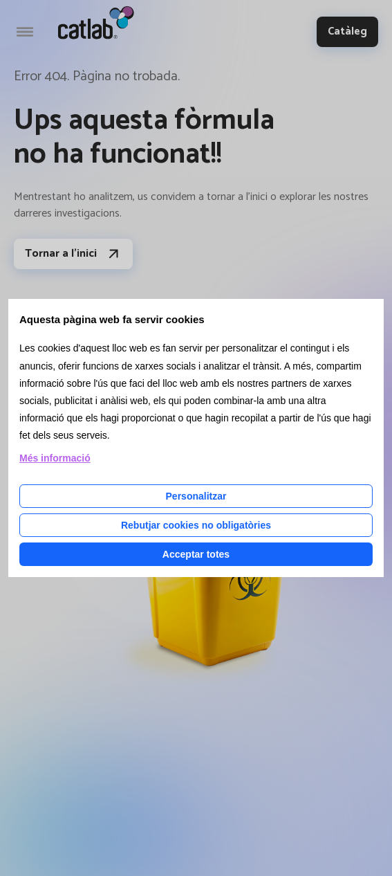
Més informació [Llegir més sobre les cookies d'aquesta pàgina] (55, 458)
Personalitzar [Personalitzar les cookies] (196, 496)
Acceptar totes (196, 554)
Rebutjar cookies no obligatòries (196, 525)
